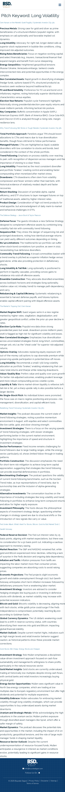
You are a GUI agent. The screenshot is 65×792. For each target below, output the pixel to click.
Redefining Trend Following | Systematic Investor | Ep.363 (22, 408)
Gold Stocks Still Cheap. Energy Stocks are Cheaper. (20, 649)
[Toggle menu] (59, 4)
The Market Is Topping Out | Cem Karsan (15, 306)
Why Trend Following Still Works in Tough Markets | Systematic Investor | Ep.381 (30, 128)
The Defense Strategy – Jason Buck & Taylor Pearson (20, 215)
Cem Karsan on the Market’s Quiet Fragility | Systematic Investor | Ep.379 (27, 23)
